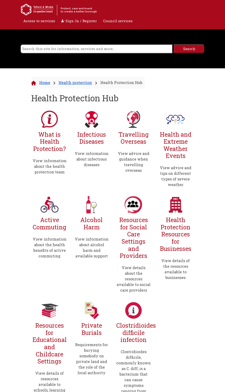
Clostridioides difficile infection (133, 332)
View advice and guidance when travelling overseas (133, 162)
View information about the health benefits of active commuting (50, 247)
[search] (96, 48)
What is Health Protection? (49, 141)
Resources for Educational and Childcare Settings (49, 343)
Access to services (39, 20)
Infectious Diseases (91, 138)
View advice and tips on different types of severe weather (175, 176)
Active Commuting (49, 223)
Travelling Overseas (133, 138)
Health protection (75, 82)
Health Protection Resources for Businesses (175, 234)
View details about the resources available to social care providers (134, 279)
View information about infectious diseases (92, 159)
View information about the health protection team (50, 166)
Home (44, 82)
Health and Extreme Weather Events (175, 145)
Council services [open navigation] (118, 20)
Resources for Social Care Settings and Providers (133, 237)
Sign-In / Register (79, 20)
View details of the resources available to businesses (175, 269)
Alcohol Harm (91, 223)
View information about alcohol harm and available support (92, 247)
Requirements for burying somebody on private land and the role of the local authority (91, 358)
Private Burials (91, 329)
